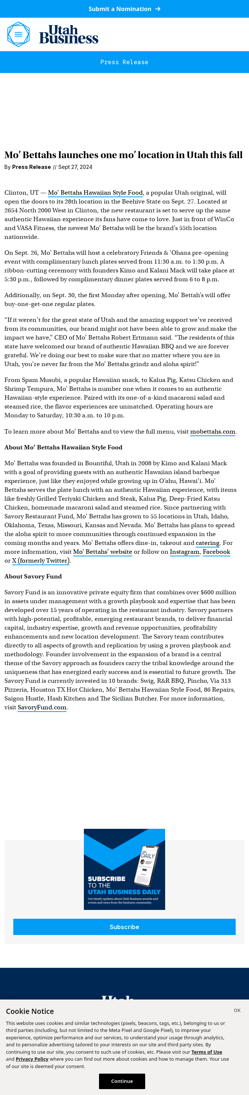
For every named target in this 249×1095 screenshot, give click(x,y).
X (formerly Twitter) (40, 560)
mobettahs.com (212, 431)
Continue (122, 1081)
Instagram (184, 552)
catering (207, 543)
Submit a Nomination (124, 9)
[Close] (237, 1011)
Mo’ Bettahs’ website (102, 552)
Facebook (216, 552)
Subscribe (124, 927)
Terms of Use (206, 1052)
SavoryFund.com (42, 707)
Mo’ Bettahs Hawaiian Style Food (95, 193)
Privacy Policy (32, 1059)
